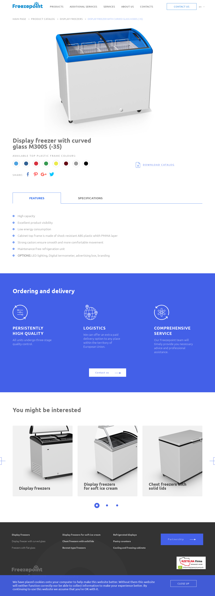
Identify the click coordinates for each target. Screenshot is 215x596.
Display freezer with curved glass (28, 541)
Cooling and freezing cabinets (129, 548)
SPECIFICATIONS (90, 198)
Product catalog (43, 19)
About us (127, 7)
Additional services (83, 7)
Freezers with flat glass (23, 548)
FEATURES (36, 198)
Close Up (183, 583)
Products (56, 7)
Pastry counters (122, 541)
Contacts (146, 7)
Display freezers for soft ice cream (81, 535)
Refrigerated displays (125, 535)
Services (109, 7)
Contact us (181, 6)
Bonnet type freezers (74, 548)
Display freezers (71, 19)
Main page (19, 19)
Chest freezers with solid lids (78, 541)
